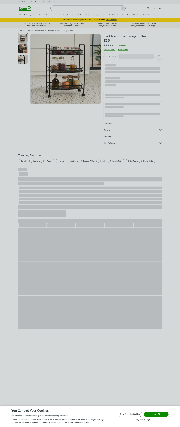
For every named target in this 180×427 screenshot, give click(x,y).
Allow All (156, 414)
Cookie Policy (69, 422)
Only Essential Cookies (130, 414)
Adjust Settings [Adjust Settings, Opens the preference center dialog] (143, 420)
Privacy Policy (83, 422)
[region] (90, 416)
